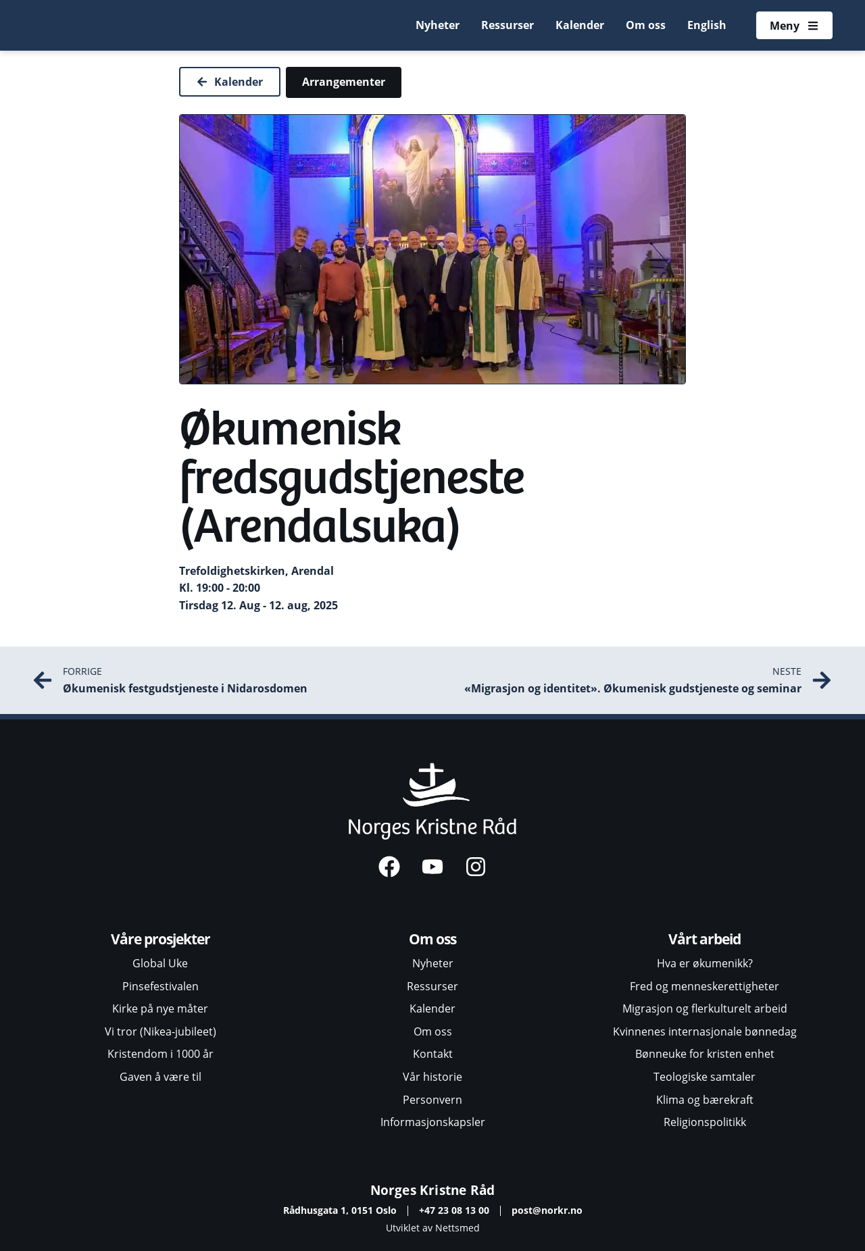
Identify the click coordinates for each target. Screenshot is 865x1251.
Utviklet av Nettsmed (433, 1227)
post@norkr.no (547, 1210)
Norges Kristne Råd (432, 1190)
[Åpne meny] (794, 25)
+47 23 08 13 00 (454, 1210)
